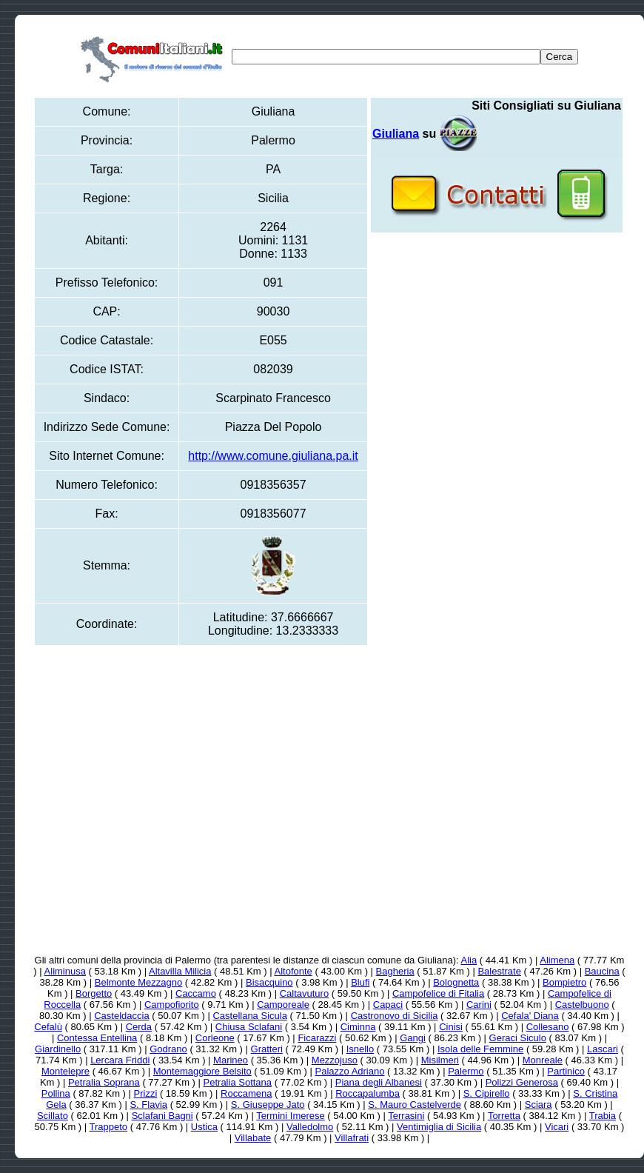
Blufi (360, 982)
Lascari (602, 1049)
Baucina (602, 971)
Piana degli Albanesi (378, 1082)
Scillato (52, 1115)
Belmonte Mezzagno (139, 982)
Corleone (215, 1037)
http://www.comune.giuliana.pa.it (273, 456)
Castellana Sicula (249, 1015)
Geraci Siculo (517, 1037)
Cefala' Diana (530, 1015)
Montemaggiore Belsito (202, 1071)
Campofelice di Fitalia (438, 993)
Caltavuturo (304, 993)
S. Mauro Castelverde (414, 1104)
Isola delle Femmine (480, 1049)
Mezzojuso (335, 1060)
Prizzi (146, 1093)
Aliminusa (65, 971)
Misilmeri (440, 1060)
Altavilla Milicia (180, 971)
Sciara (538, 1104)
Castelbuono (582, 1004)
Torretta (504, 1115)
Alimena (557, 960)
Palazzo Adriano (349, 1071)
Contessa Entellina (97, 1037)
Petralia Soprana (104, 1082)
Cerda (139, 1026)
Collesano (547, 1026)
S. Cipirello (486, 1093)
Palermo (465, 1071)
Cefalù (48, 1026)
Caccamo (195, 993)
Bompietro (564, 982)
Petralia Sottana (238, 1082)
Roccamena (246, 1093)
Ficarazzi (317, 1037)
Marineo (230, 1060)
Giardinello (58, 1049)
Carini (479, 1004)
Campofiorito (171, 1004)
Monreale (543, 1060)
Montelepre (65, 1071)
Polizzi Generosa (522, 1082)
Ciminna (358, 1026)
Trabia (602, 1115)
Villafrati (352, 1137)
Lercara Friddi (120, 1060)
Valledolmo (309, 1126)
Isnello (360, 1049)
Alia (469, 960)
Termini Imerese (290, 1115)
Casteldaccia (121, 1015)
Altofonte (293, 971)
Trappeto (109, 1126)
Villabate (253, 1137)
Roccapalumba (367, 1093)
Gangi (413, 1037)
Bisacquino (269, 982)
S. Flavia (148, 1104)
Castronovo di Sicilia (394, 1015)
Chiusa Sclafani (248, 1026)
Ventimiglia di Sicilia (439, 1126)
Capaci (388, 1004)
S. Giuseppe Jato (268, 1104)
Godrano (168, 1049)
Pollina (55, 1093)
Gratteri (267, 1049)
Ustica (204, 1126)
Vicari (556, 1126)
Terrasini (406, 1115)
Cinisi (451, 1026)
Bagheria (395, 971)
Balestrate (499, 971)
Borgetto (94, 993)
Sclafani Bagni (162, 1115)
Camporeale (283, 1004)
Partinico (566, 1071)
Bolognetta (456, 982)
